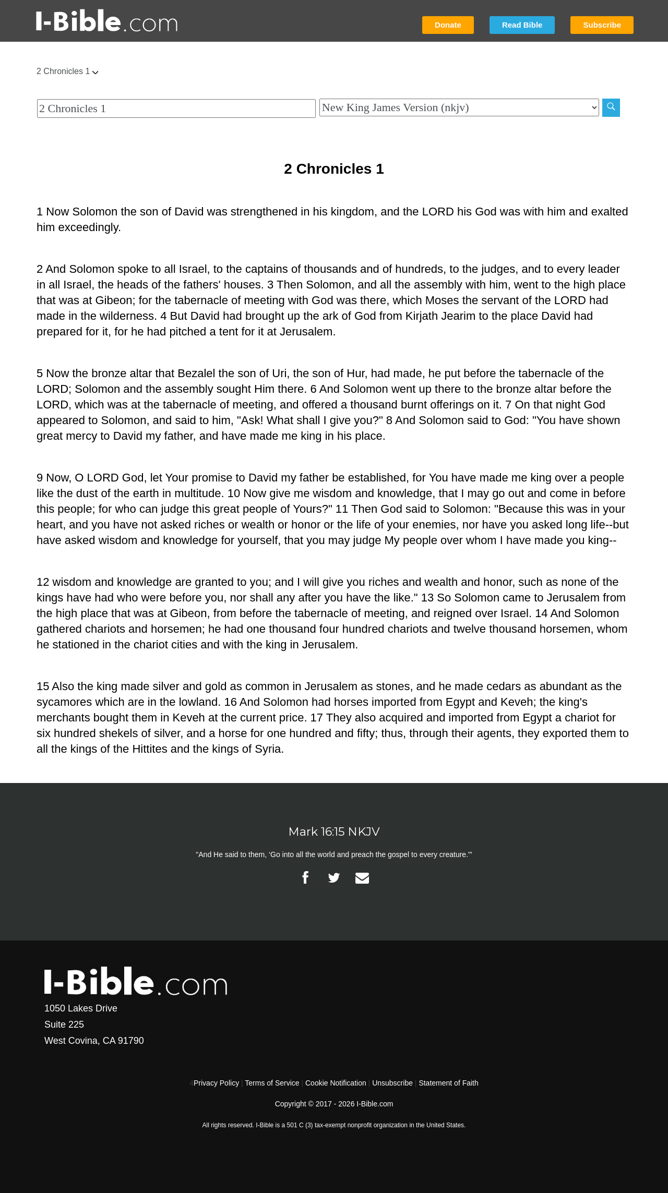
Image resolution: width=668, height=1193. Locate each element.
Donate (448, 24)
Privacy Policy (216, 1083)
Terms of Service (272, 1083)
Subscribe (602, 24)
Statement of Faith (448, 1083)
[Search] (611, 108)
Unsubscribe (392, 1083)
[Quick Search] (176, 108)
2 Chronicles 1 (67, 71)
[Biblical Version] (459, 107)
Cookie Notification (335, 1083)
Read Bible (522, 24)
